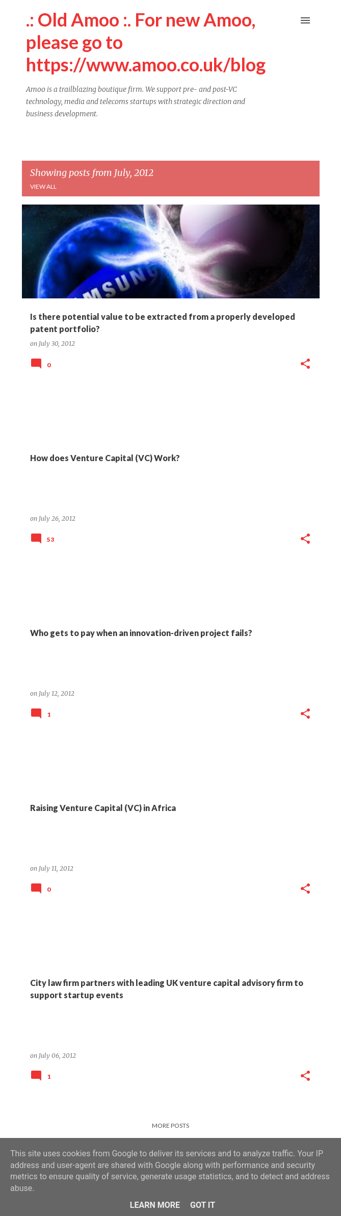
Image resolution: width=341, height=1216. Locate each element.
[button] (305, 364)
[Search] (285, 20)
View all (43, 186)
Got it (202, 1205)
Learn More (155, 1205)
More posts (170, 1125)
